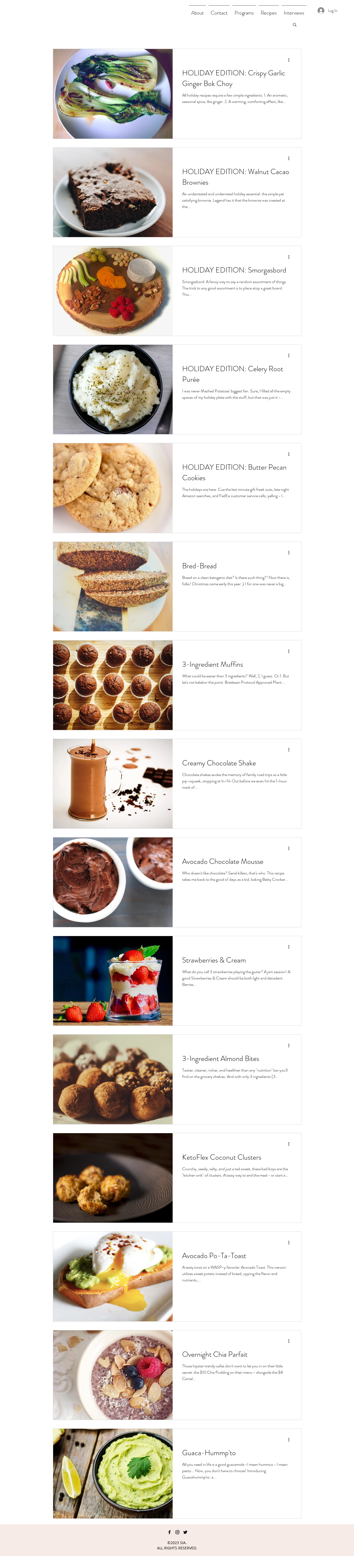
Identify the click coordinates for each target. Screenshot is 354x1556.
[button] (294, 25)
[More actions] (291, 60)
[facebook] (169, 1532)
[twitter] (185, 1532)
